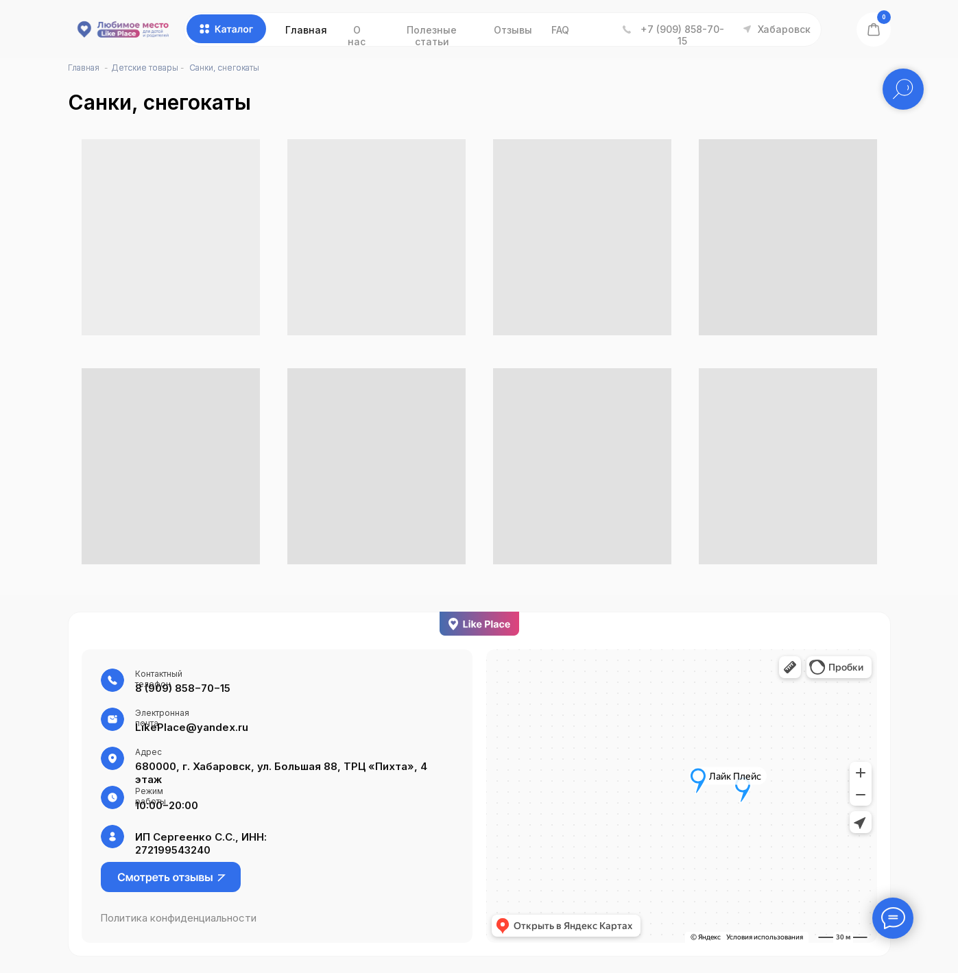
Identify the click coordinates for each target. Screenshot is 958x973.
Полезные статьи (432, 35)
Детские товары (144, 67)
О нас (357, 35)
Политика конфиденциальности (178, 917)
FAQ (560, 30)
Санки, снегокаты (224, 67)
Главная (306, 30)
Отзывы (513, 30)
